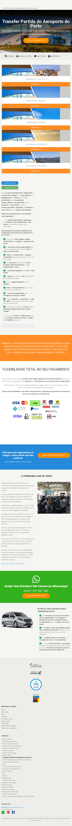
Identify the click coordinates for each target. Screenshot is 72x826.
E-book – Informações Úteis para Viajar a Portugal (18, 796)
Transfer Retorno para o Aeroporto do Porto (16, 760)
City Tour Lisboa (6, 771)
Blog (2, 714)
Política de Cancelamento (9, 728)
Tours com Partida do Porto (11, 769)
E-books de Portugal (7, 789)
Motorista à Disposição (8, 782)
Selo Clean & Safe (6, 719)
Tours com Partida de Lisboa (11, 766)
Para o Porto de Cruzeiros (10, 748)
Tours (3, 764)
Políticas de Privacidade (8, 726)
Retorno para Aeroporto (10, 744)
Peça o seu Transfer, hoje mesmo (12, 563)
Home (3, 710)
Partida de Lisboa (7, 750)
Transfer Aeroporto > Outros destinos (36, 166)
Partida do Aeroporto (9, 741)
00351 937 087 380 (9, 8)
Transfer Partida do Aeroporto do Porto (17, 757)
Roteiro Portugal (6, 785)
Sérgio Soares (37, 820)
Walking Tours (6, 778)
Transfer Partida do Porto (10, 762)
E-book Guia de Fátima (9, 794)
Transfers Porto (6, 755)
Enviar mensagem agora (36, 596)
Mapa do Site (5, 721)
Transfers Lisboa (6, 739)
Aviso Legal (4, 723)
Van (3, 773)
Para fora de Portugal (9, 753)
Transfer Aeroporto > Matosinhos (36, 100)
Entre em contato (36, 40)
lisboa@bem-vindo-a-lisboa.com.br (27, 8)
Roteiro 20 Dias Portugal (10, 792)
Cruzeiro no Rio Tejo (8, 780)
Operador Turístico (7, 787)
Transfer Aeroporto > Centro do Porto (36, 79)
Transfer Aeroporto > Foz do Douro (36, 122)
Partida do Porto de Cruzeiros (11, 746)
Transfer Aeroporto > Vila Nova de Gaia (36, 144)
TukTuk (4, 776)
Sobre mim (4, 712)
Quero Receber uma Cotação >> (54, 455)
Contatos (4, 717)
